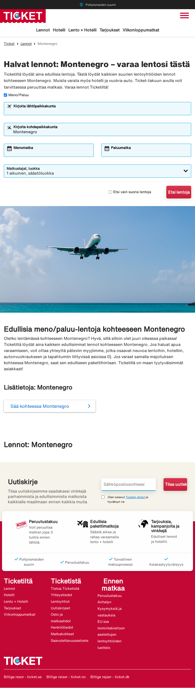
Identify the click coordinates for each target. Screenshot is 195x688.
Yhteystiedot (61, 595)
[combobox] (100, 111)
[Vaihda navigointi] (184, 15)
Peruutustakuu (110, 596)
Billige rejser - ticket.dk (109, 677)
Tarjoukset (110, 30)
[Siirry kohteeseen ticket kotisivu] (23, 15)
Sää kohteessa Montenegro (39, 406)
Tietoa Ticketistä (65, 589)
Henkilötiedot (62, 627)
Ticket (9, 44)
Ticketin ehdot (135, 497)
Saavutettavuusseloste (69, 641)
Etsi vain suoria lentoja (130, 192)
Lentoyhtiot (60, 601)
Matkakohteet (62, 634)
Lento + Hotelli (82, 30)
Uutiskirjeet (60, 608)
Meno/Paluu (16, 95)
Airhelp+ (105, 602)
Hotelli (59, 30)
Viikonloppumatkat (141, 30)
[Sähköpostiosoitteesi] (128, 484)
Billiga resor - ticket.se (23, 677)
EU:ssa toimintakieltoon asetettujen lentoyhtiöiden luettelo (111, 634)
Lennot (43, 30)
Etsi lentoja (179, 192)
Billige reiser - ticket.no (66, 677)
